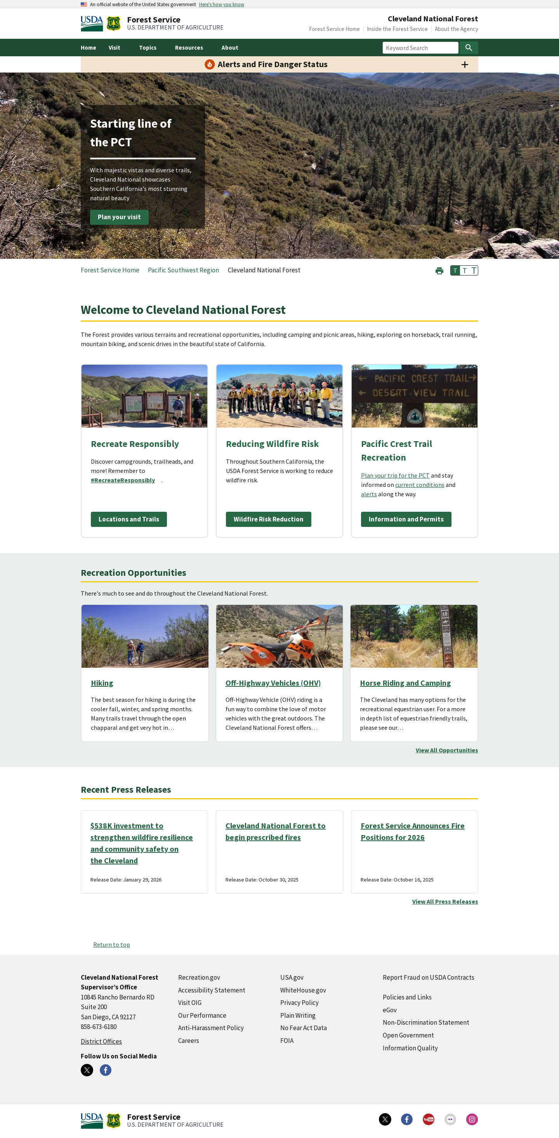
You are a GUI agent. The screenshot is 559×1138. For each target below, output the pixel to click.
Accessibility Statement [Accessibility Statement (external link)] (211, 990)
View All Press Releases (445, 901)
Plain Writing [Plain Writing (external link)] (298, 1015)
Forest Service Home (334, 28)
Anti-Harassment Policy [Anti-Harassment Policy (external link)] (211, 1028)
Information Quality (410, 1048)
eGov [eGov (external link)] (390, 1010)
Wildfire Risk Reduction (269, 519)
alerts (369, 494)
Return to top (111, 944)
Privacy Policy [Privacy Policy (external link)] (299, 1002)
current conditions (419, 484)
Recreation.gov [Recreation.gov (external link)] (199, 977)
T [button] (455, 270)
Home (88, 47)
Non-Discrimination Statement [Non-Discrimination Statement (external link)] (426, 1022)
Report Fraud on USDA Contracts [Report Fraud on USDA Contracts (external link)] (428, 977)
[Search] (469, 48)
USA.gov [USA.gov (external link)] (292, 977)
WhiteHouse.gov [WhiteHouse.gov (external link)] (303, 990)
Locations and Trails (129, 519)
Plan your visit (119, 217)
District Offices (101, 1041)
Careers (188, 1040)
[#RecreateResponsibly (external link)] (126, 480)
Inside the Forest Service (397, 28)
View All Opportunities (447, 750)
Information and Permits (406, 519)
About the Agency (456, 28)
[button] (439, 269)
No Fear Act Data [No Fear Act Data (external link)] (303, 1028)
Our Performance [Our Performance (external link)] (202, 1015)
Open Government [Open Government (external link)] (408, 1035)
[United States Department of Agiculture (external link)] (93, 23)
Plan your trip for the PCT (395, 475)
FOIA (286, 1040)
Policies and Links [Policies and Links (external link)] (407, 997)
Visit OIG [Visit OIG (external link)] (189, 1002)
